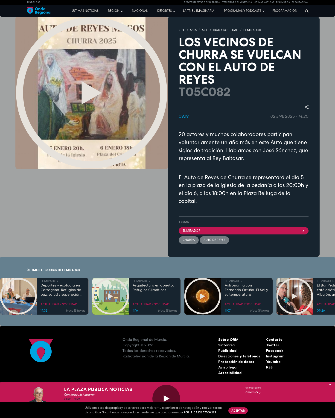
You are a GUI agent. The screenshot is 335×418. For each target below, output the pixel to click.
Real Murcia (283, 2)
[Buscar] (305, 11)
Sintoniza (226, 345)
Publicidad (227, 350)
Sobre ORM (228, 339)
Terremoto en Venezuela (237, 2)
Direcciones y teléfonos (239, 356)
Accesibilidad (230, 372)
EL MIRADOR (252, 30)
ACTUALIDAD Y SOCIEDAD (220, 30)
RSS (269, 367)
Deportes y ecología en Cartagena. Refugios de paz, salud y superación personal (61, 290)
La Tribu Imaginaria (198, 11)
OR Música (253, 392)
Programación (284, 11)
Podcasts (189, 30)
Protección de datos (236, 361)
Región (113, 11)
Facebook (274, 350)
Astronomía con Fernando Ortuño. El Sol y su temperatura (246, 290)
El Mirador (244, 231)
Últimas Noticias (264, 2)
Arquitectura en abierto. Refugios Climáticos (153, 287)
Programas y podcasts (242, 11)
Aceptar (238, 410)
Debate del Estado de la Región (202, 2)
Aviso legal (227, 367)
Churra (189, 240)
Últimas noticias (85, 11)
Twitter (272, 345)
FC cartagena (300, 2)
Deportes (164, 11)
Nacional (140, 11)
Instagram (275, 356)
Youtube (273, 361)
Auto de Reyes (214, 240)
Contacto (274, 339)
